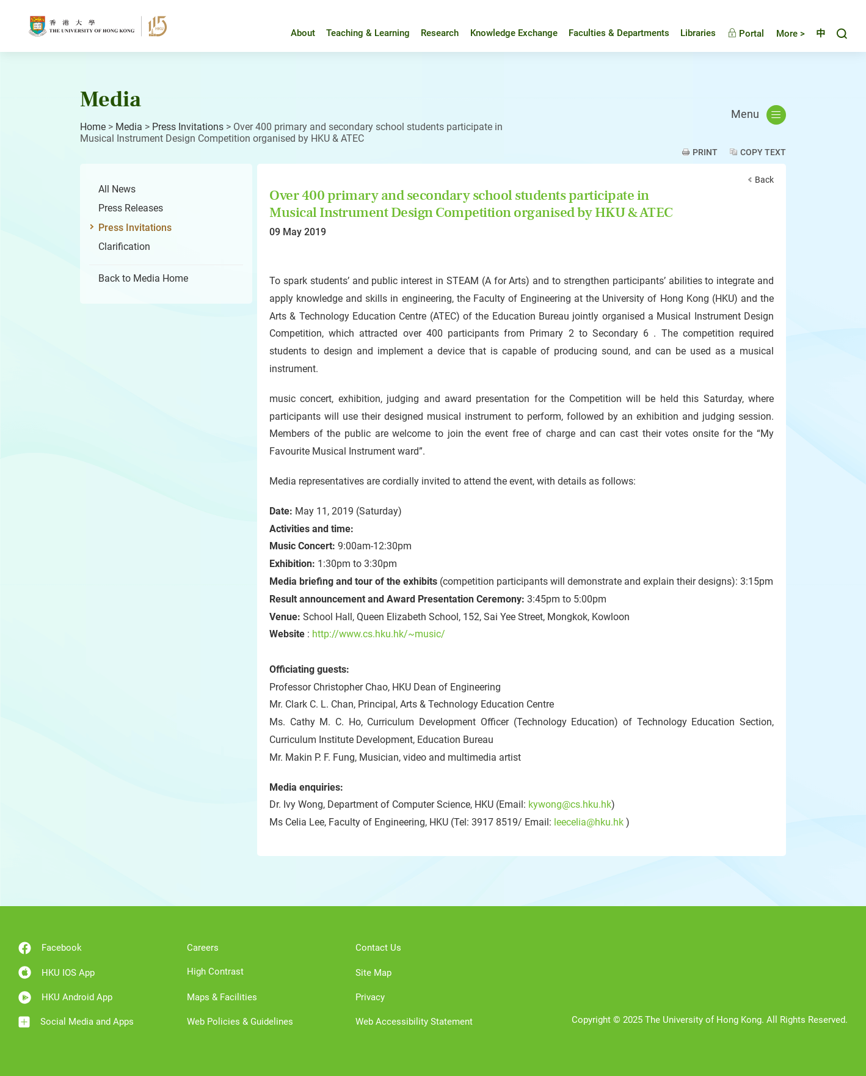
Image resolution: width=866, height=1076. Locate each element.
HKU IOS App (56, 972)
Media (128, 127)
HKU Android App (65, 997)
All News (117, 189)
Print (705, 152)
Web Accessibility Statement (414, 1021)
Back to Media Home (143, 278)
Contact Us (378, 947)
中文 (816, 33)
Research (430, 32)
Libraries (689, 32)
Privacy (370, 997)
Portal (736, 33)
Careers (203, 947)
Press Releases (130, 208)
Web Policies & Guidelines (240, 1021)
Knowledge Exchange (504, 32)
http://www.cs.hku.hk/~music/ (378, 634)
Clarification (124, 246)
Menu (758, 115)
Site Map (373, 972)
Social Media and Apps (76, 1022)
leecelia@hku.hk (589, 822)
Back (764, 180)
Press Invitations (188, 127)
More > (781, 33)
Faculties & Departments (609, 32)
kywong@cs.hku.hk (569, 804)
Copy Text (763, 152)
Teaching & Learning (359, 32)
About (294, 32)
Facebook (50, 948)
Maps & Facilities (222, 997)
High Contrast (215, 971)
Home (93, 127)
